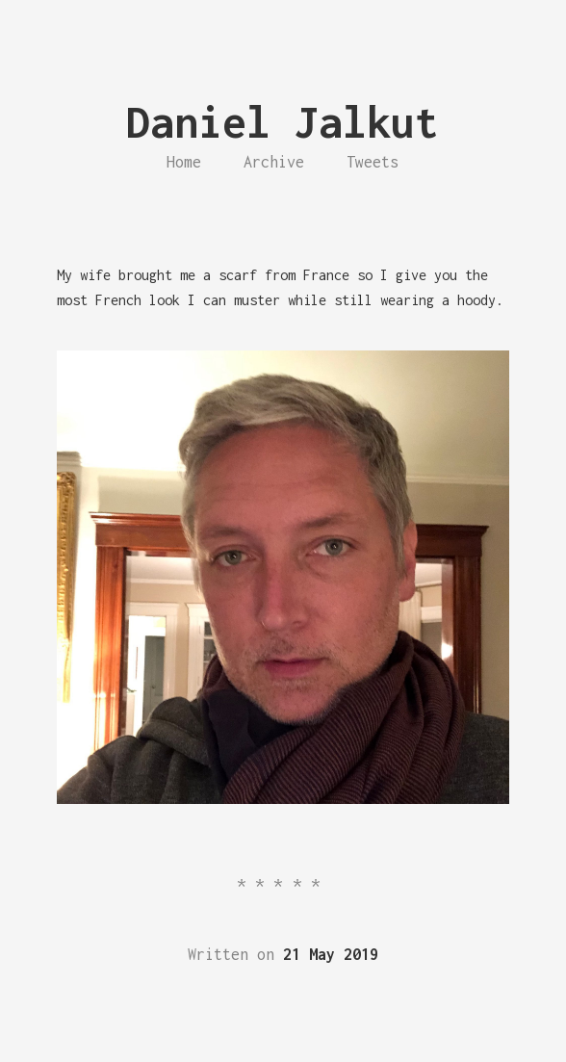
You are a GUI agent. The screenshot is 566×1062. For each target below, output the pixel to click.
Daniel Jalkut (282, 121)
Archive (274, 161)
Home (184, 161)
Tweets (373, 161)
